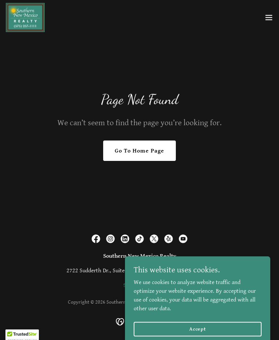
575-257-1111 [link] (139, 285)
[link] (25, 17)
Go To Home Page (139, 150)
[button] (269, 17)
